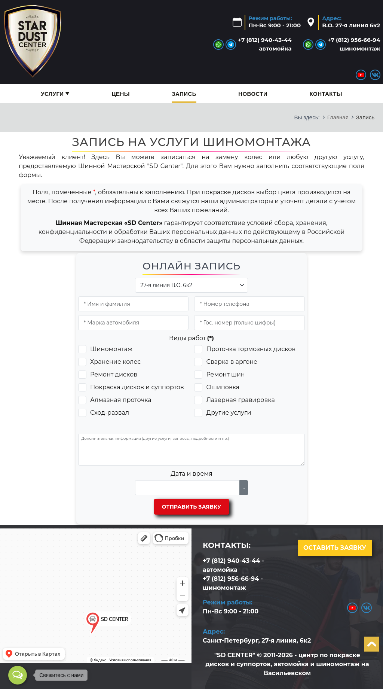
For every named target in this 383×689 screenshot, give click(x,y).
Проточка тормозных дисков (250, 349)
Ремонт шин (225, 374)
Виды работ (191, 338)
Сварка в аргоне (231, 361)
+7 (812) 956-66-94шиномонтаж (354, 44)
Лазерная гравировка (240, 399)
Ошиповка (222, 387)
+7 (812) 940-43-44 (231, 560)
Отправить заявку (191, 506)
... (244, 487)
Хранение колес (115, 361)
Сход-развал (109, 412)
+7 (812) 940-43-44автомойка (265, 44)
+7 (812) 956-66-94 (231, 578)
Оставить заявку (334, 547)
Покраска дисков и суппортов (137, 387)
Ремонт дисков (113, 374)
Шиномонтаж (111, 349)
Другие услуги (228, 412)
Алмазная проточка (120, 399)
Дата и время (191, 473)
